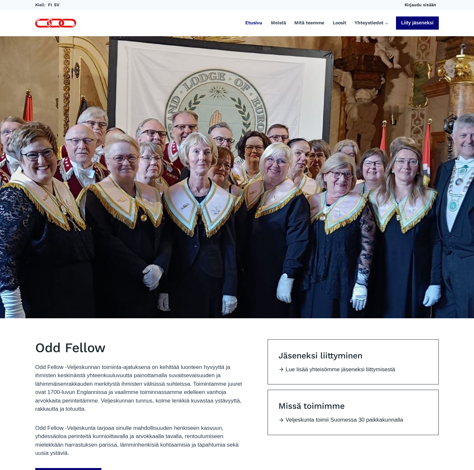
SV (56, 4)
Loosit (339, 23)
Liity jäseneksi (417, 22)
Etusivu (253, 23)
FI (50, 4)
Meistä (278, 23)
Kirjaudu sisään (420, 4)
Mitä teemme (309, 23)
